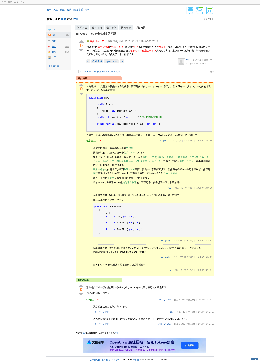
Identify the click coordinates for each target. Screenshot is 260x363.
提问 (67, 35)
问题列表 (82, 27)
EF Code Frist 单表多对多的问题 (96, 33)
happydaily (164, 140)
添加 (67, 52)
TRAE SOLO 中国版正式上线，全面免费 (101, 71)
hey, (187, 60)
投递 (67, 46)
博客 (54, 41)
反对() (106, 312)
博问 (54, 35)
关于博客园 (95, 360)
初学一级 (197, 60)
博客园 (136, 360)
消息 (87, 9)
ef (88, 61)
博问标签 (126, 27)
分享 (212, 71)
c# (122, 61)
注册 (75, 19)
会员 (16, 2)
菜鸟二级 (177, 140)
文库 (54, 57)
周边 (23, 2)
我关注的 (97, 27)
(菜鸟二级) (188, 240)
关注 (55, 9)
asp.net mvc (111, 61)
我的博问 (111, 27)
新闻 (10, 2)
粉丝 (62, 9)
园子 (49, 9)
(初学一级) (188, 188)
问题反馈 (55, 66)
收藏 (54, 52)
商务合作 (116, 360)
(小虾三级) (190, 300)
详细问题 (140, 27)
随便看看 (78, 9)
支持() (98, 312)
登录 (63, 19)
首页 (4, 2)
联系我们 (106, 360)
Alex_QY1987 (165, 300)
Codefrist (97, 61)
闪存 (54, 29)
